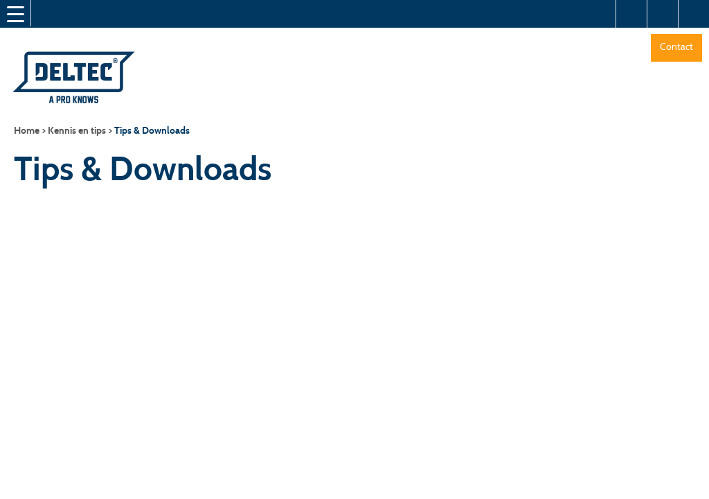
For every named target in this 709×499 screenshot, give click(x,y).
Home (26, 131)
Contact (676, 46)
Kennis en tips (77, 131)
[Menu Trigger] (15, 14)
